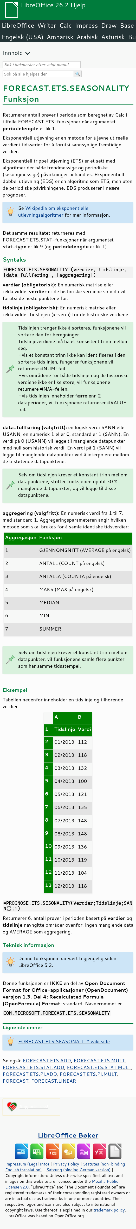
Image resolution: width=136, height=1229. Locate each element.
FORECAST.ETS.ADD (47, 1060)
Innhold (13, 53)
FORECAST (15, 1080)
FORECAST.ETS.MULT (99, 1060)
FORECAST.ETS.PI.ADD (30, 1074)
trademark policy (109, 1210)
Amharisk (60, 36)
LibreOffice (18, 25)
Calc (65, 25)
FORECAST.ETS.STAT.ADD (33, 1067)
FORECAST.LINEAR (53, 1080)
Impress (86, 25)
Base (127, 25)
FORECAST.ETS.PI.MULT (88, 1074)
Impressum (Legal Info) (27, 1164)
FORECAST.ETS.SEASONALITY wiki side (64, 1041)
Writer (46, 25)
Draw (108, 25)
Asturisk (113, 36)
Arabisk (87, 36)
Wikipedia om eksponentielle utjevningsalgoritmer (53, 211)
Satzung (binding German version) (79, 1170)
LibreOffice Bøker (68, 1135)
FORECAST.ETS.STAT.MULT (99, 1067)
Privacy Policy (66, 1164)
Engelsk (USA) (22, 36)
